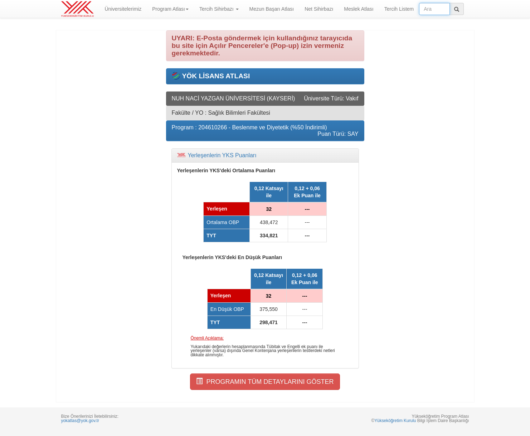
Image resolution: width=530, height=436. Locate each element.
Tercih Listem (399, 9)
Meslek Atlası (358, 9)
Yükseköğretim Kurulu (395, 420)
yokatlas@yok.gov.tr (80, 420)
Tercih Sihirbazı (219, 9)
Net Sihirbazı (319, 9)
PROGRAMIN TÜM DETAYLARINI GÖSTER (265, 381)
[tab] (265, 155)
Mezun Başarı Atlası (271, 9)
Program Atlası (170, 9)
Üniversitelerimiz (123, 9)
